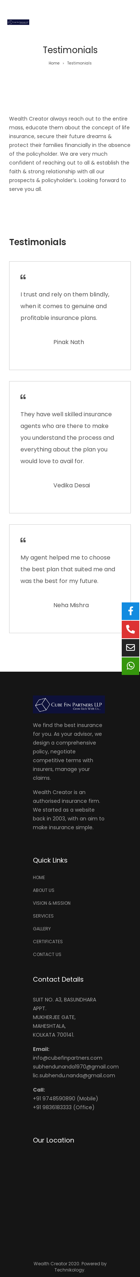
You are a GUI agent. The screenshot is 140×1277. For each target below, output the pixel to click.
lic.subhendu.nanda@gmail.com (74, 1075)
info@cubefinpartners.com (67, 1058)
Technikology (69, 1270)
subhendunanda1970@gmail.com (76, 1066)
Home (54, 63)
